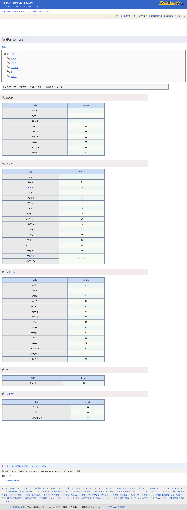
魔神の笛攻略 (30, 498)
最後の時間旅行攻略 (15, 498)
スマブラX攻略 (15, 495)
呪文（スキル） (14, 54)
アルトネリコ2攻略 (123, 491)
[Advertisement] (93, 25)
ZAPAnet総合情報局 (10, 11)
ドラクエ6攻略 (8, 488)
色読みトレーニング (104, 498)
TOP (4, 47)
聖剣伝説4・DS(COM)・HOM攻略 (45, 495)
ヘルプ (139, 16)
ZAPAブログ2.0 (87, 498)
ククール (14, 67)
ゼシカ (13, 63)
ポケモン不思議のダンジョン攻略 (83, 491)
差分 (165, 16)
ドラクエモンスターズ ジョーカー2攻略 (138, 488)
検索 (133, 16)
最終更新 (127, 16)
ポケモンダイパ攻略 (60, 491)
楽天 (166, 498)
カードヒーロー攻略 (71, 498)
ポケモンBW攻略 (25, 491)
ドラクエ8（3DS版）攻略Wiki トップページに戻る (25, 466)
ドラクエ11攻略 (62, 488)
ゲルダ (13, 76)
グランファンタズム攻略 (160, 491)
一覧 (120, 16)
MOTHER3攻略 (93, 495)
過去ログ (171, 16)
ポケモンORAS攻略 (42, 491)
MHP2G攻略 (142, 495)
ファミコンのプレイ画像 (144, 498)
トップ (115, 16)
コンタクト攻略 (55, 498)
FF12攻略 (65, 495)
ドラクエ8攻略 (35, 488)
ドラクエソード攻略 (79, 488)
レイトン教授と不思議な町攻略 (161, 495)
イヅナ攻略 (42, 498)
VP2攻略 (26, 495)
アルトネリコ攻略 (106, 491)
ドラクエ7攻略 (21, 488)
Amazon (159, 498)
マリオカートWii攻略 (109, 495)
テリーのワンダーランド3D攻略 (170, 488)
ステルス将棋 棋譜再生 (123, 498)
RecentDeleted (13, 480)
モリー (13, 72)
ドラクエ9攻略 (49, 488)
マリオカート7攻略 (127, 495)
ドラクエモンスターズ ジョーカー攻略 (105, 488)
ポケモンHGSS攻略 (10, 491)
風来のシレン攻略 (78, 495)
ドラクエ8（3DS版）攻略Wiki (17, 2)
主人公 (13, 58)
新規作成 (158, 16)
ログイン (182, 16)
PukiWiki (16, 507)
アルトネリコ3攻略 (140, 491)
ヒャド (31, 187)
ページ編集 (149, 16)
